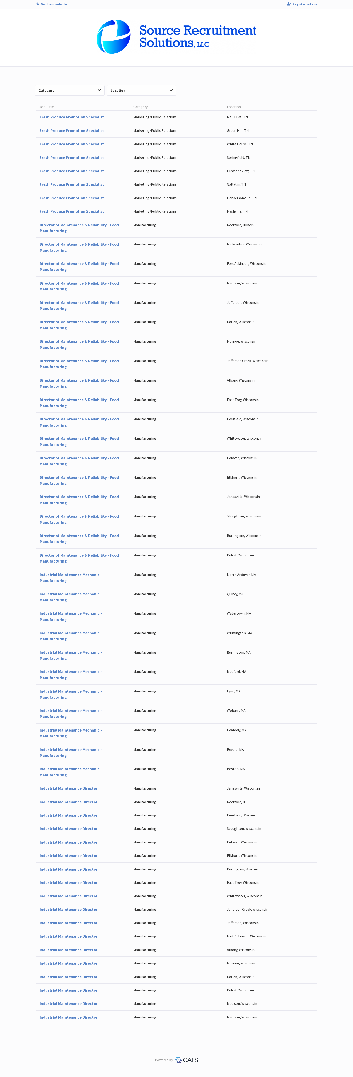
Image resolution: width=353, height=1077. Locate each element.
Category (70, 90)
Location (142, 90)
